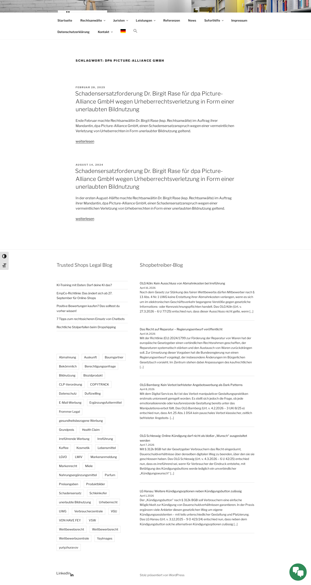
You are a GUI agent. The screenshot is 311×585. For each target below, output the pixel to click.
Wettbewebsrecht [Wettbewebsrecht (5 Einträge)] (71, 529)
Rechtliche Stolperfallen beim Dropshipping (86, 327)
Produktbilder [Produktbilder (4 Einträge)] (95, 484)
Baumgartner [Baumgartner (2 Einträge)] (114, 357)
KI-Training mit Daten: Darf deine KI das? (84, 285)
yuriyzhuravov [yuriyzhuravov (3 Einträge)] (68, 547)
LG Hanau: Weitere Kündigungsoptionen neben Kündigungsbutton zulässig (191, 491)
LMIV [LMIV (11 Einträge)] (79, 457)
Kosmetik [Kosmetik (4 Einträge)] (83, 448)
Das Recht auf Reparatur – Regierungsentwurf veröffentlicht (181, 329)
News (192, 20)
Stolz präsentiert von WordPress (162, 575)
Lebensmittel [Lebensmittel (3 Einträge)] (107, 448)
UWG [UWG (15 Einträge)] (62, 511)
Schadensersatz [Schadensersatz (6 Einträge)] (70, 493)
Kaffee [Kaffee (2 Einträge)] (63, 448)
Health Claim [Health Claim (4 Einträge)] (91, 429)
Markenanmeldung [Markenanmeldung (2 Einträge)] (103, 457)
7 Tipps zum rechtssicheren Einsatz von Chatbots (91, 319)
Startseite (64, 20)
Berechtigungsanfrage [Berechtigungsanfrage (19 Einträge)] (100, 366)
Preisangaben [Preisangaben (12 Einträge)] (68, 484)
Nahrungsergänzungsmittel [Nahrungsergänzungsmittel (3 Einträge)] (78, 475)
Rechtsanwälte (93, 20)
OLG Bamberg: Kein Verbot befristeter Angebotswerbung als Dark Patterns (191, 385)
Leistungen (146, 20)
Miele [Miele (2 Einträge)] (89, 466)
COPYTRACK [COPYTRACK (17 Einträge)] (99, 384)
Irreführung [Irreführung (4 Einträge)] (105, 439)
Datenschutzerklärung (73, 32)
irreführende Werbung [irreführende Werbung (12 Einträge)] (74, 439)
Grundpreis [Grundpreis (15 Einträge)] (66, 429)
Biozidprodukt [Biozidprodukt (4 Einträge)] (93, 375)
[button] (135, 31)
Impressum (239, 20)
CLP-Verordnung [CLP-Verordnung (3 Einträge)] (70, 384)
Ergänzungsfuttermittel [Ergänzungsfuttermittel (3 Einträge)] (105, 402)
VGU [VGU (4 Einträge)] (114, 511)
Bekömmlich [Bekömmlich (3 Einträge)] (68, 366)
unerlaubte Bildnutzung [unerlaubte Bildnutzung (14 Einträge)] (75, 502)
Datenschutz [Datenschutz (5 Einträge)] (68, 393)
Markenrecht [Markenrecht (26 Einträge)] (68, 466)
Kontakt (105, 32)
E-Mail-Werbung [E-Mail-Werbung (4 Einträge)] (70, 402)
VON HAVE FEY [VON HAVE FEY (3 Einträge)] (70, 520)
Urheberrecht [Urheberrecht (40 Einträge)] (108, 502)
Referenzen (171, 20)
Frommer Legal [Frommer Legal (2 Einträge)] (69, 411)
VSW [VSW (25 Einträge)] (92, 520)
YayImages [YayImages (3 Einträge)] (104, 538)
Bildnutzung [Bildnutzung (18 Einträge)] (67, 375)
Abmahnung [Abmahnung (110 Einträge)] (67, 357)
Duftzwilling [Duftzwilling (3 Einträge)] (93, 393)
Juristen (121, 20)
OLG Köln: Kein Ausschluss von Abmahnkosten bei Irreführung (182, 283)
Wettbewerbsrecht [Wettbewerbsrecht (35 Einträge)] (105, 529)
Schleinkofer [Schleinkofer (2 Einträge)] (98, 493)
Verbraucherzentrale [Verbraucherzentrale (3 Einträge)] (88, 511)
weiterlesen (85, 141)
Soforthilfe (214, 20)
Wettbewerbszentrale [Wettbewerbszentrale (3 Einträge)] (74, 538)
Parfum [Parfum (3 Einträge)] (110, 475)
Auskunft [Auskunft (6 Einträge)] (90, 357)
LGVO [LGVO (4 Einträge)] (63, 457)
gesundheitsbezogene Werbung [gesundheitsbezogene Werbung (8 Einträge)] (81, 420)
